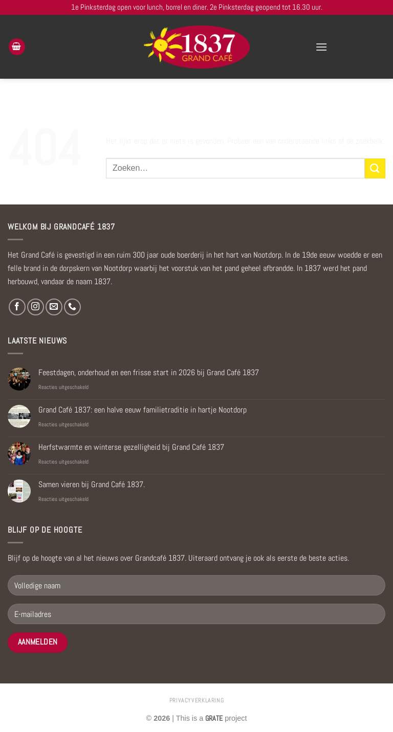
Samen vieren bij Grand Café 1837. (91, 484)
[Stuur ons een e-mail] (54, 307)
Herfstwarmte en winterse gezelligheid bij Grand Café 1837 (131, 447)
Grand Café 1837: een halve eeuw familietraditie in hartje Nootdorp (142, 410)
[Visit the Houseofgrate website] (214, 718)
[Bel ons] (72, 307)
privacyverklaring (196, 700)
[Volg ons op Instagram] (35, 307)
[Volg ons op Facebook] (17, 307)
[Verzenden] (375, 168)
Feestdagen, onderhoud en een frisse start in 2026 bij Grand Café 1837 (148, 372)
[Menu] (321, 46)
